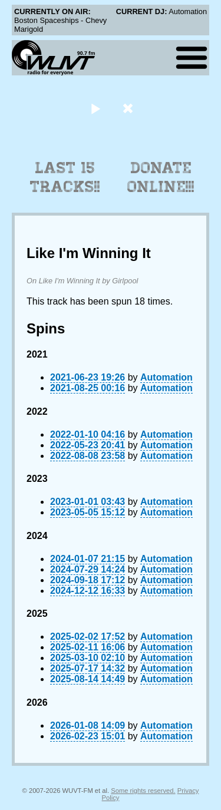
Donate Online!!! (160, 177)
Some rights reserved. (143, 790)
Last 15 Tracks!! (65, 177)
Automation (166, 377)
